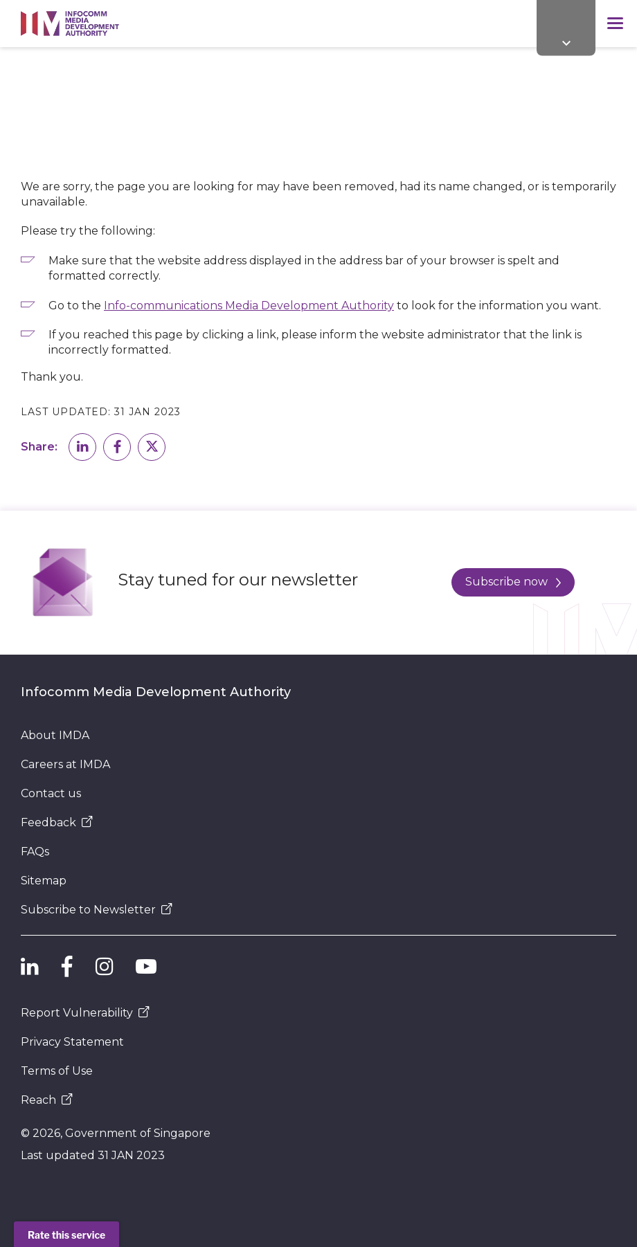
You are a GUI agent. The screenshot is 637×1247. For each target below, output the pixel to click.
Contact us (51, 793)
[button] (82, 447)
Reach (47, 1100)
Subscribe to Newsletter (96, 909)
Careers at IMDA (65, 764)
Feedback (57, 822)
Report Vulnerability (85, 1012)
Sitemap (43, 880)
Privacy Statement (72, 1041)
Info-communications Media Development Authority (249, 305)
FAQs (35, 851)
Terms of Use (57, 1070)
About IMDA (55, 735)
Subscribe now (513, 581)
